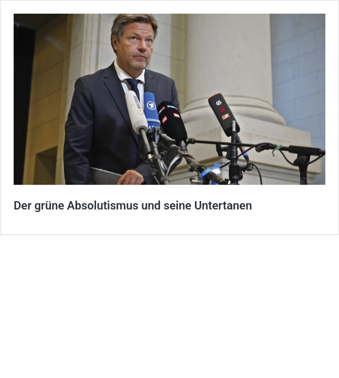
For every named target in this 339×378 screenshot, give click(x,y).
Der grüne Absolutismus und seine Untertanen (133, 205)
